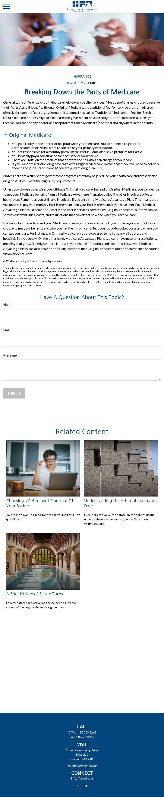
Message (10, 355)
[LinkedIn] (85, 785)
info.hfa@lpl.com (82, 778)
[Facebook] (78, 785)
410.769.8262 (87, 732)
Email (7, 330)
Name (7, 304)
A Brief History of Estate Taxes (34, 594)
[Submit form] (14, 393)
